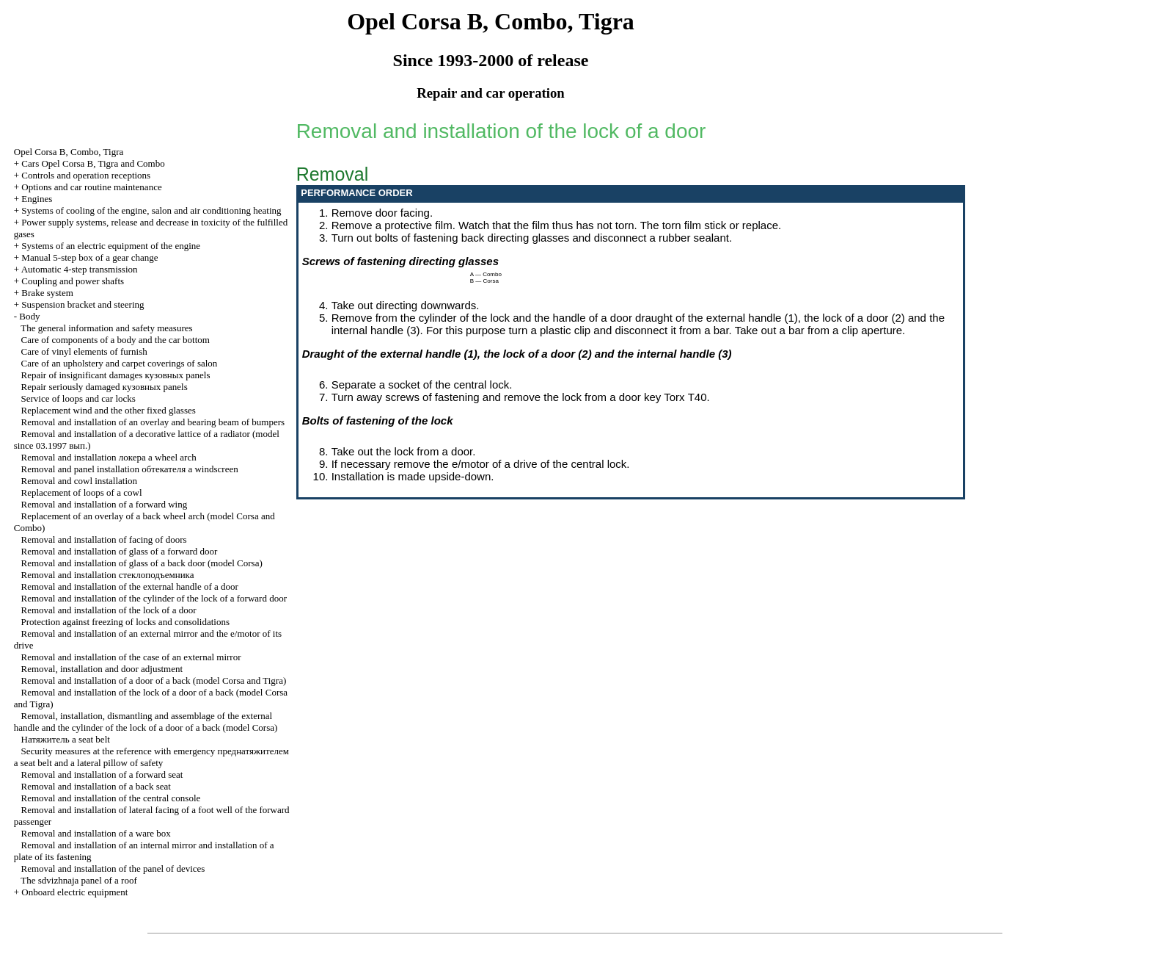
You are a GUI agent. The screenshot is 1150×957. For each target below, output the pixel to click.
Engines (36, 198)
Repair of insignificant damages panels (115, 374)
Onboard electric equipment (74, 892)
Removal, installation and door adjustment (102, 668)
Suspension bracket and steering (82, 304)
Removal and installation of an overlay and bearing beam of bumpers (153, 421)
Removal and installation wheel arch (109, 457)
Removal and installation (107, 574)
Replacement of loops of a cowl (81, 492)
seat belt (65, 739)
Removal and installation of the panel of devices (113, 868)
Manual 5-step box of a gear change (89, 257)
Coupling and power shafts (72, 280)
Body (29, 316)
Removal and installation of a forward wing (104, 504)
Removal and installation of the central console (111, 797)
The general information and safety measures (106, 327)
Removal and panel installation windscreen (129, 468)
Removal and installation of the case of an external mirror (131, 656)
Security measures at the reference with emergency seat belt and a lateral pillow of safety (151, 756)
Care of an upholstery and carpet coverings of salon (119, 363)
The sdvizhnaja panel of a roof (78, 880)
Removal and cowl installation (79, 480)
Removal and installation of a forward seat (102, 774)
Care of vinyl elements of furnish (84, 351)
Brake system (47, 292)
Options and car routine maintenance (91, 186)
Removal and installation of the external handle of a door (129, 586)
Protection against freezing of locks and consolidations (125, 621)
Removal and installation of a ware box (96, 833)
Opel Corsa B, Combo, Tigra (69, 151)
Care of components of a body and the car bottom (115, 339)
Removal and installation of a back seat (96, 786)
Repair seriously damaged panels (104, 386)
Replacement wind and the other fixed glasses (108, 410)
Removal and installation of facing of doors (104, 539)
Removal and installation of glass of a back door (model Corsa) (142, 562)
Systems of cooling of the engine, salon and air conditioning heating (151, 210)
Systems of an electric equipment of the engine (110, 245)
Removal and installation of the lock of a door (109, 609)
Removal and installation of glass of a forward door (119, 551)
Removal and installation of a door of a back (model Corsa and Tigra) (154, 680)
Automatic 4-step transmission (79, 269)
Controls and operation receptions (85, 175)
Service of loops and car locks (78, 398)
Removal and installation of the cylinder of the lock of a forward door (154, 598)
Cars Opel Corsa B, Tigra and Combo (92, 163)
